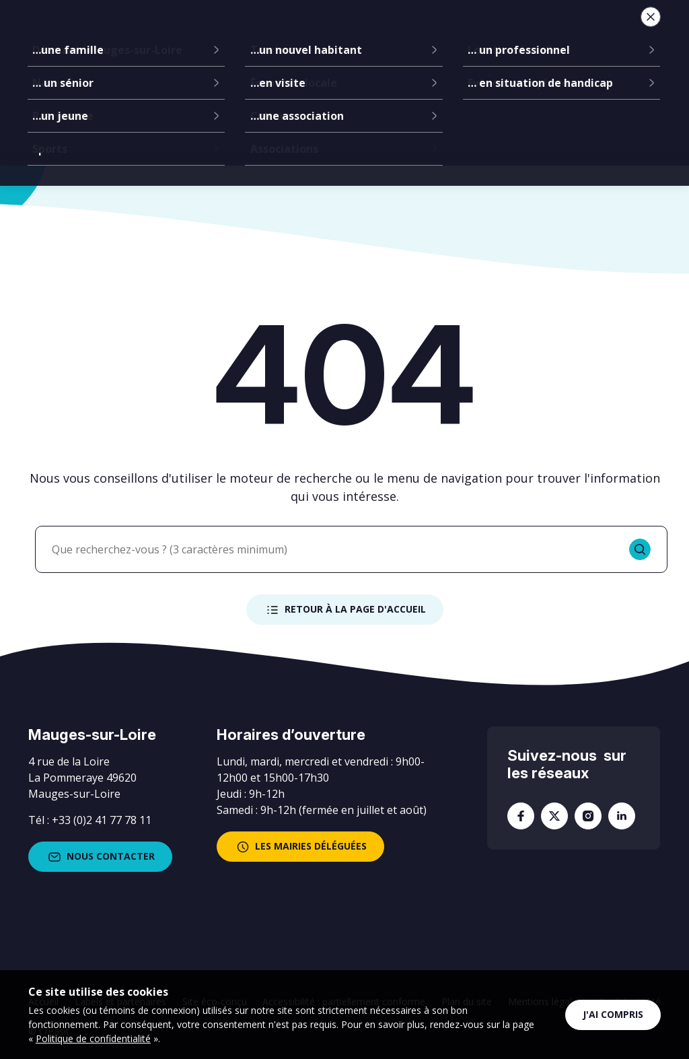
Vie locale (489, 33)
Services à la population (392, 33)
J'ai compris (613, 1014)
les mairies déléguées (300, 847)
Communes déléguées (269, 33)
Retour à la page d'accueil (345, 610)
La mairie (184, 33)
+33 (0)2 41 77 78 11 (101, 820)
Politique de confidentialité (93, 1038)
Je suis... (561, 33)
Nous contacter (100, 857)
